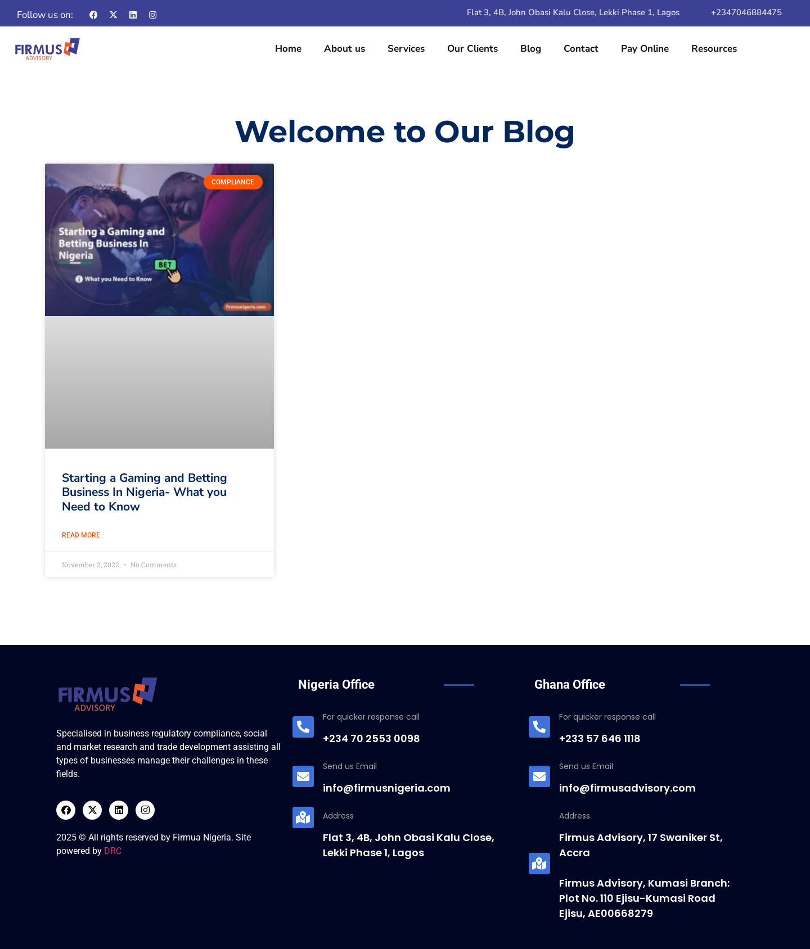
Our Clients (472, 48)
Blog (530, 48)
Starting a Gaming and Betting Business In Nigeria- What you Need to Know (144, 492)
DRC (113, 851)
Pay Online (645, 48)
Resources (714, 48)
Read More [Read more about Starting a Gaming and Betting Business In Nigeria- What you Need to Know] (81, 535)
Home (288, 48)
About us (344, 48)
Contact (581, 48)
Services (406, 48)
